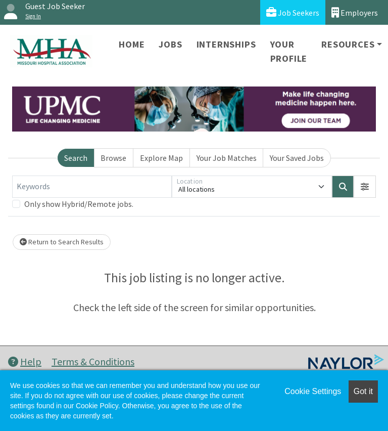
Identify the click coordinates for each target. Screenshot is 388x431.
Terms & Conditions (93, 361)
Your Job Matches (227, 158)
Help (24, 361)
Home (131, 44)
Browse (113, 158)
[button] (365, 187)
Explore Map (161, 158)
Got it (363, 391)
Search (75, 158)
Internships (226, 44)
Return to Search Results (62, 241)
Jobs (170, 44)
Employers (354, 12)
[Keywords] (92, 187)
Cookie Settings (312, 391)
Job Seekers (292, 12)
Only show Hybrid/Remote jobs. (78, 204)
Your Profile (289, 51)
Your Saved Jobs (297, 158)
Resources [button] (347, 44)
